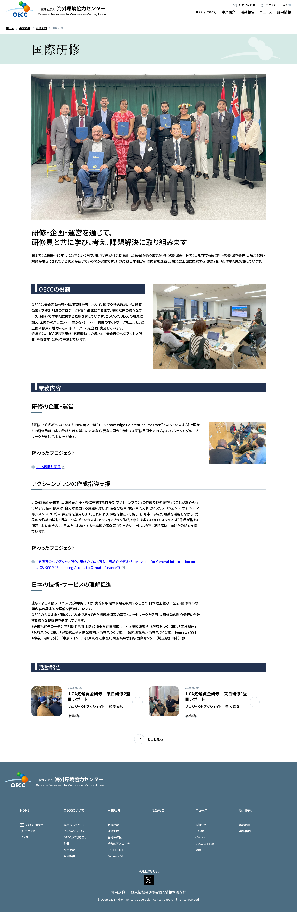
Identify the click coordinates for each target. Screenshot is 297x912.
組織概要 (69, 856)
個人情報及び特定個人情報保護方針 (158, 891)
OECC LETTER (204, 843)
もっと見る (155, 739)
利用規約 (118, 891)
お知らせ (200, 825)
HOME (25, 810)
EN (289, 5)
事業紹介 (228, 12)
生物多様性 (115, 837)
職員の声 (244, 825)
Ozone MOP (116, 856)
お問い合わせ (247, 5)
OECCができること (75, 837)
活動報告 (247, 12)
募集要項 (245, 831)
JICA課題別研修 (48, 466)
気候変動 (41, 28)
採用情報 (284, 12)
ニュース (266, 12)
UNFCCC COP (116, 850)
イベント (200, 837)
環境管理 (113, 831)
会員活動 (69, 850)
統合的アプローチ (119, 843)
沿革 (66, 843)
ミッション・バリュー (75, 831)
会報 (198, 850)
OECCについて (205, 12)
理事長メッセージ (74, 825)
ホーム (10, 28)
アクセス (271, 5)
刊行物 (199, 831)
